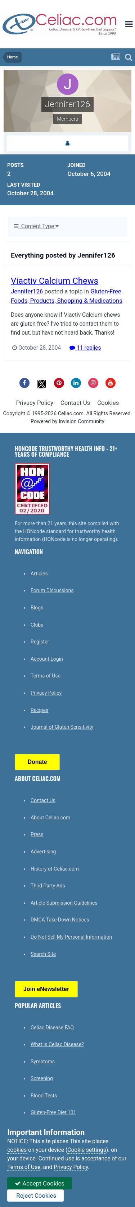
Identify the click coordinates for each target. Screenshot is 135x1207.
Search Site (43, 954)
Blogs (37, 607)
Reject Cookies (35, 1195)
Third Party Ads (48, 886)
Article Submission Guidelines (64, 903)
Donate (37, 762)
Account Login (47, 659)
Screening (42, 1078)
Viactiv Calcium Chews (54, 281)
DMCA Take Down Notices (60, 920)
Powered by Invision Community (67, 421)
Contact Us (75, 402)
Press (37, 834)
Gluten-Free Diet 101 (53, 1112)
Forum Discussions (52, 590)
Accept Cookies (39, 1183)
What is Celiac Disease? (57, 1044)
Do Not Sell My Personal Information (71, 937)
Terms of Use (45, 676)
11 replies (85, 348)
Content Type (36, 226)
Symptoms (43, 1061)
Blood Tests (44, 1095)
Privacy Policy (34, 402)
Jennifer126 (27, 291)
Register (40, 642)
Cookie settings (86, 1150)
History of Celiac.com (55, 869)
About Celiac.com (50, 817)
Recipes (39, 710)
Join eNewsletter (46, 989)
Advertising (43, 851)
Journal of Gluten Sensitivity (62, 727)
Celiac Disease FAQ (52, 1027)
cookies (17, 1150)
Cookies (108, 402)
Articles (39, 573)
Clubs (37, 625)
